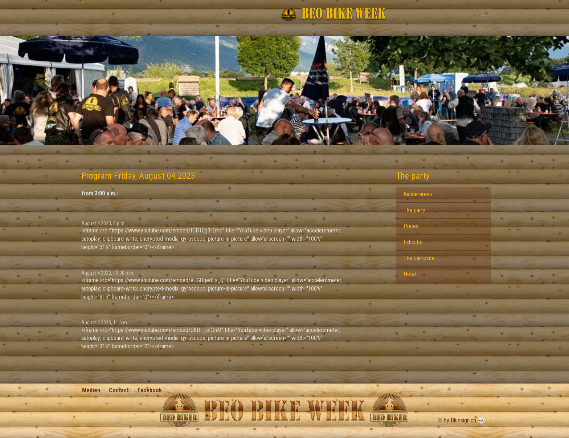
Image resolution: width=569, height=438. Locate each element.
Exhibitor (413, 242)
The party (413, 176)
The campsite (419, 258)
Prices (411, 226)
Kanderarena (418, 194)
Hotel (410, 274)
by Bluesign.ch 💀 (464, 420)
